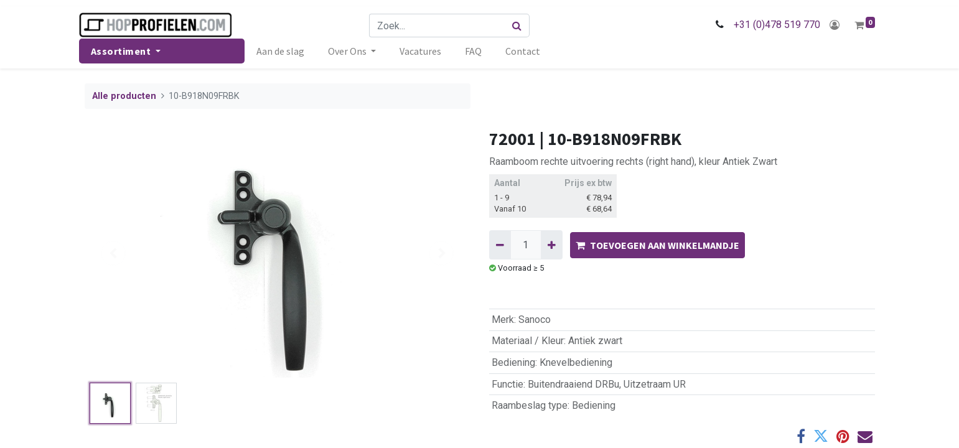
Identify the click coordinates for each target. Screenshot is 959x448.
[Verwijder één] (500, 244)
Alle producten (124, 96)
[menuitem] (286, 51)
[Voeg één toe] (552, 244)
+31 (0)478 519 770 (771, 24)
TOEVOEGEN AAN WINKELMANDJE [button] (657, 245)
